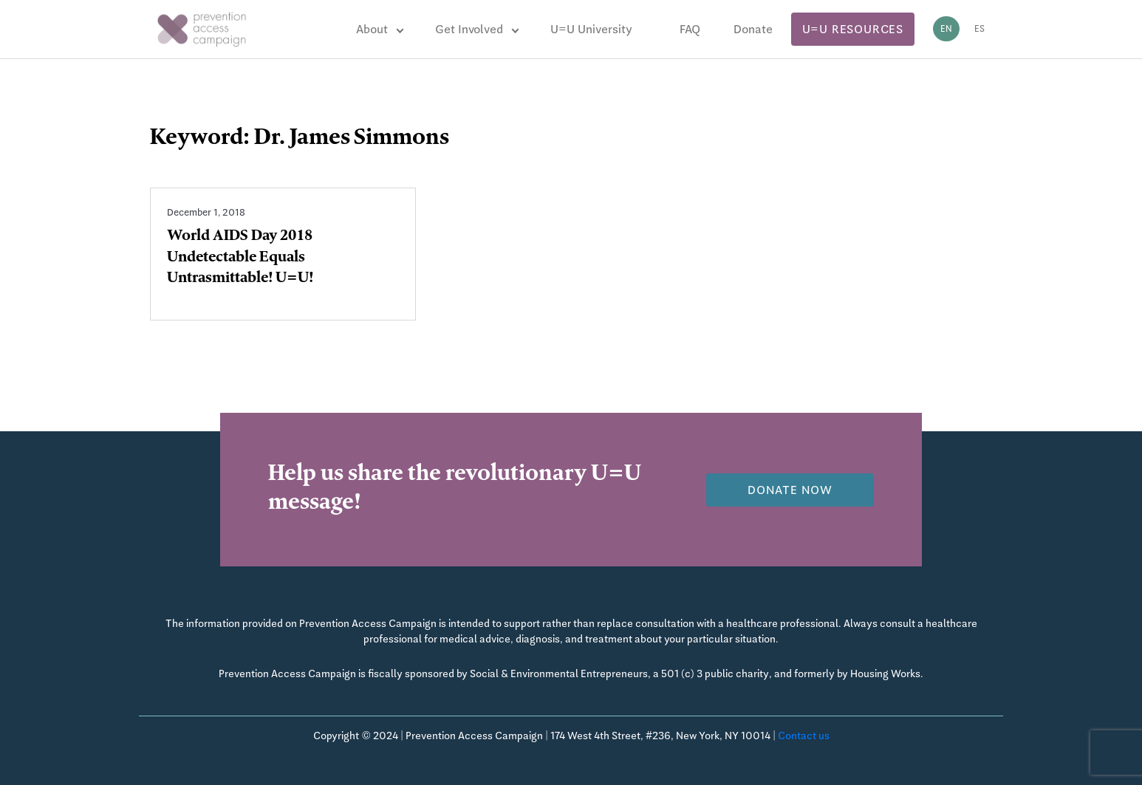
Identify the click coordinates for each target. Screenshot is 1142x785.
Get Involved (469, 29)
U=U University (591, 29)
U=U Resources (852, 29)
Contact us (804, 735)
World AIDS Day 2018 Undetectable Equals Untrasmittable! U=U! (240, 258)
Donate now (790, 490)
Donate (753, 29)
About (372, 29)
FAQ (690, 29)
